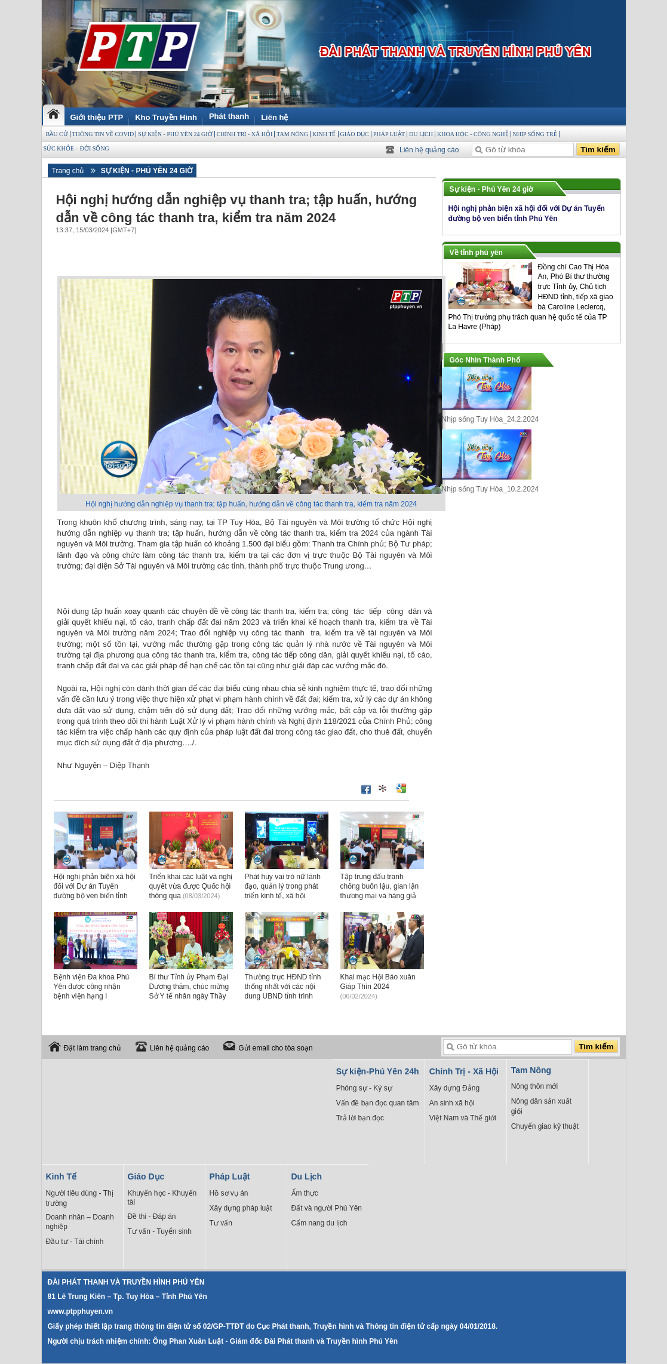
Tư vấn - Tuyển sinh (160, 1231)
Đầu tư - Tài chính (75, 1241)
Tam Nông (292, 134)
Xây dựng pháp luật (241, 1208)
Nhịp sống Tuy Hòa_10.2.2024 (490, 489)
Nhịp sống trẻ (535, 134)
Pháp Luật (389, 134)
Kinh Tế (324, 134)
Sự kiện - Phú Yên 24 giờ (175, 134)
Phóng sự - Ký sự (364, 1088)
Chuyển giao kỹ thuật (545, 1126)
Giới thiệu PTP (97, 117)
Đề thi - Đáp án (152, 1216)
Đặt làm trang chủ (92, 1048)
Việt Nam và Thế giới (462, 1118)
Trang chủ (68, 171)
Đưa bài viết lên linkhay (383, 788)
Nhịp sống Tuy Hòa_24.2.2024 (490, 419)
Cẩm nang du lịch (319, 1223)
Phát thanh (229, 116)
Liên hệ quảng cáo (429, 150)
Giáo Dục (354, 134)
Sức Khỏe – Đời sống (76, 148)
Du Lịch (421, 134)
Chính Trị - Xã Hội (245, 134)
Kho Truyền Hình (166, 117)
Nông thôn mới (534, 1086)
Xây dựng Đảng (454, 1088)
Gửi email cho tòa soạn (275, 1048)
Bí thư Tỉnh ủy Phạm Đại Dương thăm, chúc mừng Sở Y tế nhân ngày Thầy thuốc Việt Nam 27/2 (189, 996)
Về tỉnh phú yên (476, 252)
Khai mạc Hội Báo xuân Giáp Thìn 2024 (378, 986)
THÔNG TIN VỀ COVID (103, 134)
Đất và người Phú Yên (326, 1208)
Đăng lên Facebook (366, 789)
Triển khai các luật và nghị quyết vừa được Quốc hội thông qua (191, 886)
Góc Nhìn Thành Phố (485, 360)
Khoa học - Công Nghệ (473, 134)
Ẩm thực (304, 1193)
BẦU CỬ (57, 134)
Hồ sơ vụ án (229, 1193)
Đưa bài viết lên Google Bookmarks (401, 788)
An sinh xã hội (452, 1103)
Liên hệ (274, 117)
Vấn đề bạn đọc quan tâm (377, 1103)
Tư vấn (221, 1223)
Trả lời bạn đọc (360, 1118)
